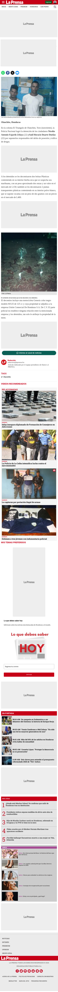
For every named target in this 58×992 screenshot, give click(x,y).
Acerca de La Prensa (9, 976)
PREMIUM (6, 946)
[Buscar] (55, 6)
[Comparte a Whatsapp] (3, 73)
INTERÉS (5, 942)
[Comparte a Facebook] (8, 73)
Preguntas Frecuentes (39, 981)
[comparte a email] (17, 73)
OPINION (5, 950)
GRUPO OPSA (7, 953)
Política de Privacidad (27, 976)
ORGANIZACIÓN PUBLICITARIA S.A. (29, 966)
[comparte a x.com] (12, 73)
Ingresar (48, 2)
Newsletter (13, 981)
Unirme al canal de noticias (30, 353)
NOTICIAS (6, 938)
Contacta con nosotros (45, 976)
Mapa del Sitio (24, 981)
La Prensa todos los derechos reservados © (29, 963)
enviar (29, 675)
